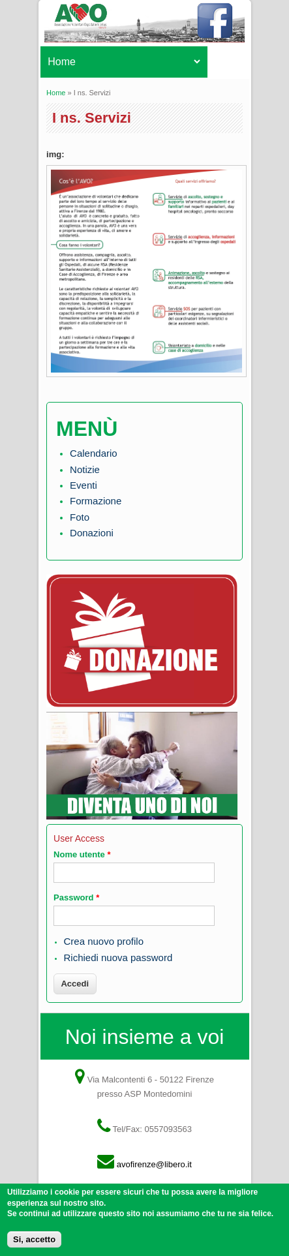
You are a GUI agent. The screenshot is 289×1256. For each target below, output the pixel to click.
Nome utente (81, 854)
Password (76, 897)
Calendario (93, 453)
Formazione (95, 500)
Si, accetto (34, 1243)
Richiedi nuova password (117, 957)
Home (55, 93)
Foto (79, 517)
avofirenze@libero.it (154, 1164)
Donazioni (92, 532)
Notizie (85, 469)
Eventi (83, 485)
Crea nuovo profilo (103, 941)
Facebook (218, 26)
